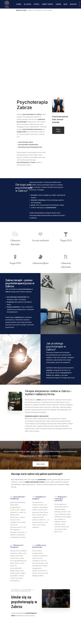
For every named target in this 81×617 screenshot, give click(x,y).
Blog (26, 585)
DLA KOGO (27, 4)
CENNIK (58, 4)
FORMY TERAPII (47, 4)
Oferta (26, 582)
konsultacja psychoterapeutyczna (30, 65)
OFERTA (36, 4)
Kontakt (27, 587)
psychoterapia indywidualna (28, 63)
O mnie (26, 580)
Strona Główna (30, 577)
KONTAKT (73, 4)
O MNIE (18, 4)
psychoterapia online (25, 60)
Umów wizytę (58, 49)
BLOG (65, 4)
